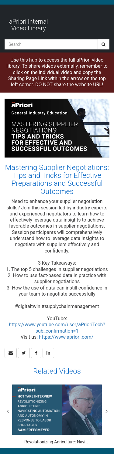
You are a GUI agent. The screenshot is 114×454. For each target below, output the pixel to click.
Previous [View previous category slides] (8, 411)
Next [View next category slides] (106, 411)
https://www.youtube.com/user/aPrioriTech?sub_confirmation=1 (57, 328)
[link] (24, 353)
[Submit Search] (103, 44)
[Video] (57, 128)
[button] (11, 353)
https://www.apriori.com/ (66, 337)
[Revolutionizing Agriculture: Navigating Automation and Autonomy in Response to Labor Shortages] (57, 415)
